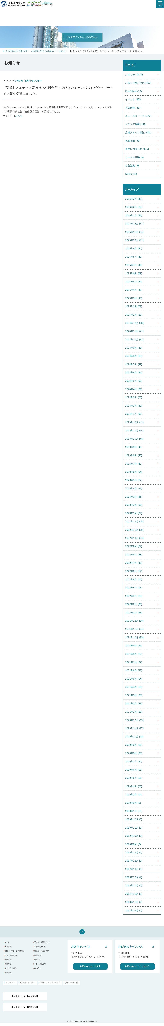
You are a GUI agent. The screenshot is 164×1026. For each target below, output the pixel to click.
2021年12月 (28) (134, 621)
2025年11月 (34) (134, 232)
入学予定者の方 (41, 947)
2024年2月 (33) (133, 406)
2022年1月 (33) (133, 612)
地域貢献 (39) (132, 141)
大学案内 (9, 947)
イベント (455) (133, 99)
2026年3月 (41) (133, 199)
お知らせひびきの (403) (138, 83)
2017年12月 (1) (133, 860)
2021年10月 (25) (134, 637)
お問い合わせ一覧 (88, 986)
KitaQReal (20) (133, 91)
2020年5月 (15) (133, 778)
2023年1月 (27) (133, 513)
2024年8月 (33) (133, 356)
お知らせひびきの (33, 80)
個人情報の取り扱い (33, 986)
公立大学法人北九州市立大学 (16, 51)
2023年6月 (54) (133, 472)
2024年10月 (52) (134, 339)
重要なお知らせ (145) (137, 149)
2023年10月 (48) (134, 439)
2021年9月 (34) (133, 645)
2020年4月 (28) (133, 786)
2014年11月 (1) (133, 894)
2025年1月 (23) (133, 315)
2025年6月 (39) (133, 273)
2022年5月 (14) (133, 579)
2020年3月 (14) (133, 794)
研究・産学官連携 (12, 957)
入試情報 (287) (133, 108)
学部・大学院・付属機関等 (16, 952)
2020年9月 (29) (133, 745)
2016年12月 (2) (133, 877)
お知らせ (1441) (134, 74)
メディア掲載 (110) (135, 124)
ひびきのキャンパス (130, 946)
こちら (18, 116)
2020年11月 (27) (134, 728)
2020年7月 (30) (133, 761)
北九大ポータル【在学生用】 (25, 999)
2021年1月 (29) (133, 712)
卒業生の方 (39, 957)
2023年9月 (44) (133, 447)
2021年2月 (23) (133, 703)
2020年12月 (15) (134, 720)
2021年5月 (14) (133, 679)
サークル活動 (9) (134, 157)
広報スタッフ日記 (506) (138, 132)
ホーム (8, 942)
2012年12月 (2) (133, 910)
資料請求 (38, 972)
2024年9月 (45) (133, 348)
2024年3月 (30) (133, 397)
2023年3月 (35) (133, 496)
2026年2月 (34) (133, 207)
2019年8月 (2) (133, 844)
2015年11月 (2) (133, 885)
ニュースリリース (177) (138, 116)
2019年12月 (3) (133, 819)
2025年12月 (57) (134, 223)
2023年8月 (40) (133, 455)
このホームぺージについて (61, 986)
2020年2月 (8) (133, 803)
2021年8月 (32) (133, 654)
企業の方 (38, 962)
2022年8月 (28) (133, 554)
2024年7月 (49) (133, 364)
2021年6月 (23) (133, 670)
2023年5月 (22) (133, 480)
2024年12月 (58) (134, 323)
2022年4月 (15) (133, 587)
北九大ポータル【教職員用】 (25, 1010)
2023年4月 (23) (133, 488)
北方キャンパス (80, 946)
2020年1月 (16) (133, 811)
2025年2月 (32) (133, 306)
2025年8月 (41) (133, 257)
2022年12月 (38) (134, 521)
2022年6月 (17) (133, 571)
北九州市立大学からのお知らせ (43, 51)
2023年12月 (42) (134, 422)
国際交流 (9, 967)
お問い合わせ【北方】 (90, 966)
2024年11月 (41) (134, 331)
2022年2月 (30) (133, 604)
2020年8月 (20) (133, 753)
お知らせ (62, 51)
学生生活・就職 (12, 972)
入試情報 (9, 977)
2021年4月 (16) (133, 687)
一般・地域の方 (41, 967)
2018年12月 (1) (133, 852)
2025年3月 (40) (133, 298)
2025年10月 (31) (134, 240)
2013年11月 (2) (133, 902)
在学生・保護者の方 (43, 952)
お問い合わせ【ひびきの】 (137, 966)
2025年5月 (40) (133, 281)
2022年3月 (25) (133, 596)
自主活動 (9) (132, 165)
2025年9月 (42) (133, 248)
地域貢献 (9, 962)
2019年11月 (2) (133, 827)
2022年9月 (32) (133, 546)
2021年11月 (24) (134, 629)
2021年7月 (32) (133, 662)
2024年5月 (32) (133, 381)
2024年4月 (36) (133, 389)
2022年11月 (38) (134, 530)
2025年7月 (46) (133, 265)
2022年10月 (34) (134, 538)
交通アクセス (10, 986)
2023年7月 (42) (133, 463)
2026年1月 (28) (133, 215)
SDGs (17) (131, 174)
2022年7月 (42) (133, 563)
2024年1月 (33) (133, 414)
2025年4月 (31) (133, 290)
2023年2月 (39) (133, 505)
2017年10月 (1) (133, 869)
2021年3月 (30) (133, 695)
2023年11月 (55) (134, 430)
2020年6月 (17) (133, 770)
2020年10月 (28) (134, 736)
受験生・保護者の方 (43, 942)
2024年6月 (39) (133, 372)
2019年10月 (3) (133, 836)
